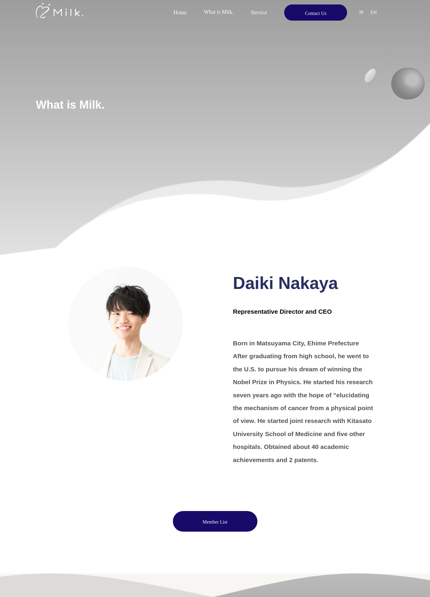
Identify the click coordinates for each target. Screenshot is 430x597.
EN (374, 12)
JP (361, 12)
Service (259, 13)
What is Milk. (219, 12)
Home (180, 13)
